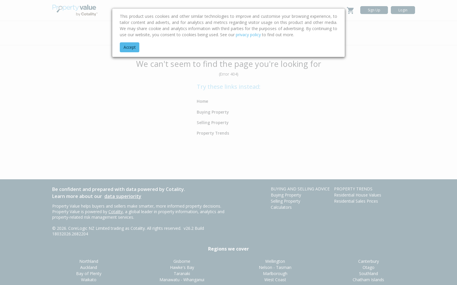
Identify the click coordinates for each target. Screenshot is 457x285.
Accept (130, 47)
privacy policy (248, 34)
